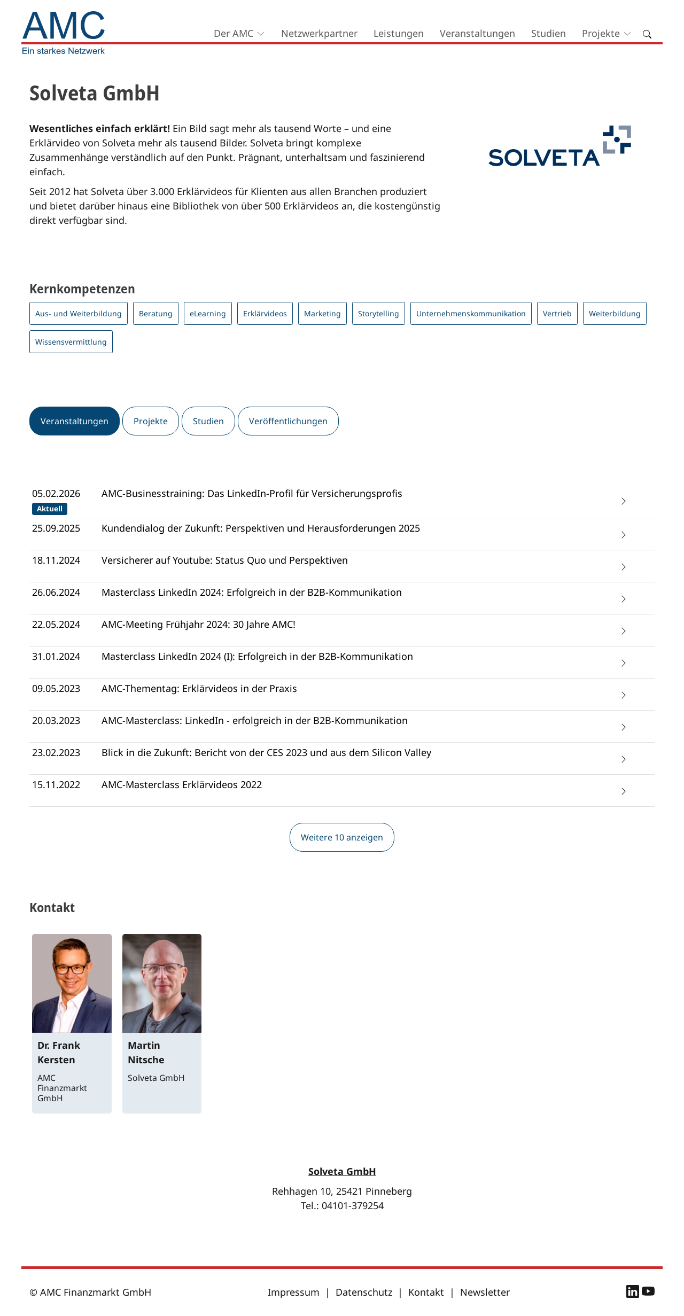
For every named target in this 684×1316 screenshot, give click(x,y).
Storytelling (378, 313)
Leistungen (399, 33)
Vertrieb (557, 313)
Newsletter (485, 1292)
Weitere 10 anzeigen (342, 837)
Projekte (601, 33)
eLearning (208, 313)
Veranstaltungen (477, 33)
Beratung (156, 313)
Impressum (294, 1292)
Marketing (322, 313)
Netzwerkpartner (319, 33)
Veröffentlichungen (288, 421)
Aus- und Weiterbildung (78, 313)
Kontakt (426, 1292)
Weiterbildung (615, 313)
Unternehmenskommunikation (471, 313)
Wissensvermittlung (71, 342)
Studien (548, 33)
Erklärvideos (265, 313)
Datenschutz (364, 1292)
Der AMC (233, 33)
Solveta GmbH (342, 1171)
